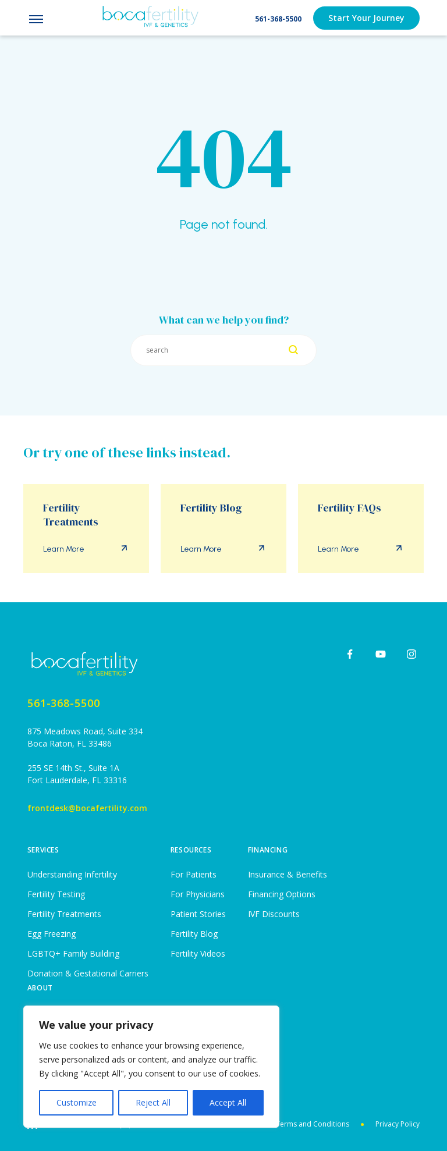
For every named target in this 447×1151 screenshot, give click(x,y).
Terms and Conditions (312, 1124)
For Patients (194, 874)
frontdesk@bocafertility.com (87, 807)
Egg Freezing (51, 933)
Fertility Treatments (70, 515)
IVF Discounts (274, 913)
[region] (151, 1067)
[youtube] (380, 654)
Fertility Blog (211, 508)
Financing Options (281, 894)
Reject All (153, 1102)
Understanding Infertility (72, 874)
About (40, 988)
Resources (191, 850)
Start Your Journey (366, 17)
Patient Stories (198, 913)
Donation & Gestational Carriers (87, 973)
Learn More (63, 549)
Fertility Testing (56, 894)
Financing (268, 850)
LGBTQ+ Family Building (73, 953)
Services (43, 850)
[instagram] (411, 654)
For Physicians (198, 894)
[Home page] (87, 663)
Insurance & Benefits (287, 874)
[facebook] (350, 654)
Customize (76, 1102)
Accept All (228, 1102)
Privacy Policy (397, 1124)
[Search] (293, 350)
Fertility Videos (198, 953)
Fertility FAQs (349, 508)
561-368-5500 (278, 19)
